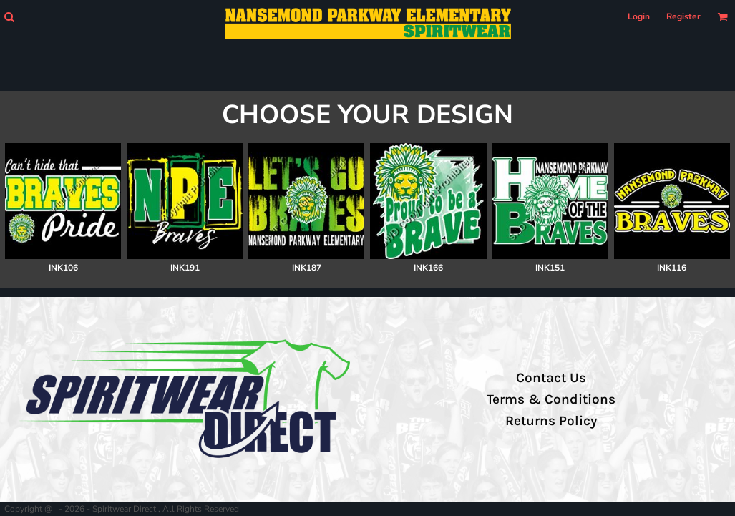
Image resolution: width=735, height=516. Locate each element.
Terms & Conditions (551, 399)
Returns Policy (551, 421)
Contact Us (551, 378)
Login (639, 16)
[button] (9, 16)
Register (683, 16)
